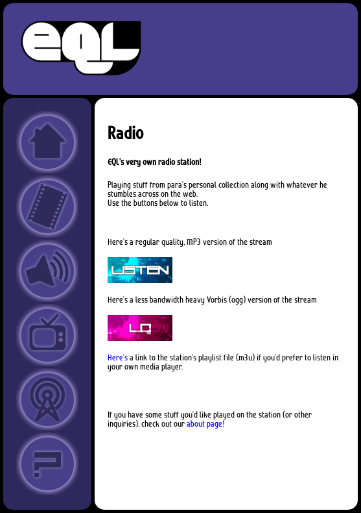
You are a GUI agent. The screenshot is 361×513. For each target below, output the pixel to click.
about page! (206, 424)
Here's (118, 357)
